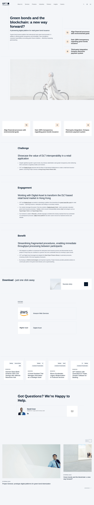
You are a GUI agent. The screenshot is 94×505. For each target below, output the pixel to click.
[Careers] (62, 4)
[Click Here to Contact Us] (90, 4)
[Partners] (48, 4)
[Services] (27, 4)
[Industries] (41, 4)
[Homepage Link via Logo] (6, 4)
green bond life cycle (66, 203)
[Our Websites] (87, 4)
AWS (35, 216)
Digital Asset (27, 169)
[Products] (34, 4)
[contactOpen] (72, 411)
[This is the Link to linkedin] (28, 413)
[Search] (84, 4)
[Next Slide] (90, 440)
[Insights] (55, 4)
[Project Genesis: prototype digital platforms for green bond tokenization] (31, 465)
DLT (62, 210)
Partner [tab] (20, 301)
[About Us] (20, 4)
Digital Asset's (51, 208)
